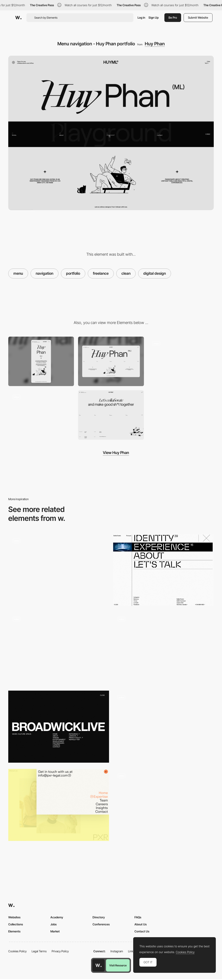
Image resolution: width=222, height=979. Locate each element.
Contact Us (141, 931)
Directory (99, 917)
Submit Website (198, 17)
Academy (56, 917)
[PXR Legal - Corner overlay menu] (58, 805)
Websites (14, 917)
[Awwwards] (18, 17)
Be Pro (173, 17)
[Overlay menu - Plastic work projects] (58, 648)
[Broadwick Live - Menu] (58, 727)
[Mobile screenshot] (41, 361)
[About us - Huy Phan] (181, 361)
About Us (140, 924)
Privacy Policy (60, 951)
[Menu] (58, 570)
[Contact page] (111, 415)
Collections (15, 924)
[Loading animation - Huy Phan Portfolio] (41, 415)
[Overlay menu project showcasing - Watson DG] (163, 648)
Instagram (116, 951)
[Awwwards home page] (98, 965)
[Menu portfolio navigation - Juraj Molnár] (163, 727)
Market (55, 931)
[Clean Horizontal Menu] (163, 805)
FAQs (137, 917)
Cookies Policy (17, 951)
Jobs (53, 924)
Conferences (101, 924)
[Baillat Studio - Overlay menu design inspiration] (163, 570)
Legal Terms (39, 951)
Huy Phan (155, 43)
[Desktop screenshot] (111, 361)
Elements (14, 931)
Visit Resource (118, 965)
